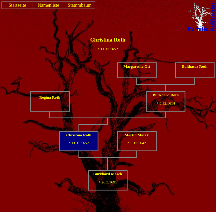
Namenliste (48, 5)
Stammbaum (80, 5)
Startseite (17, 5)
